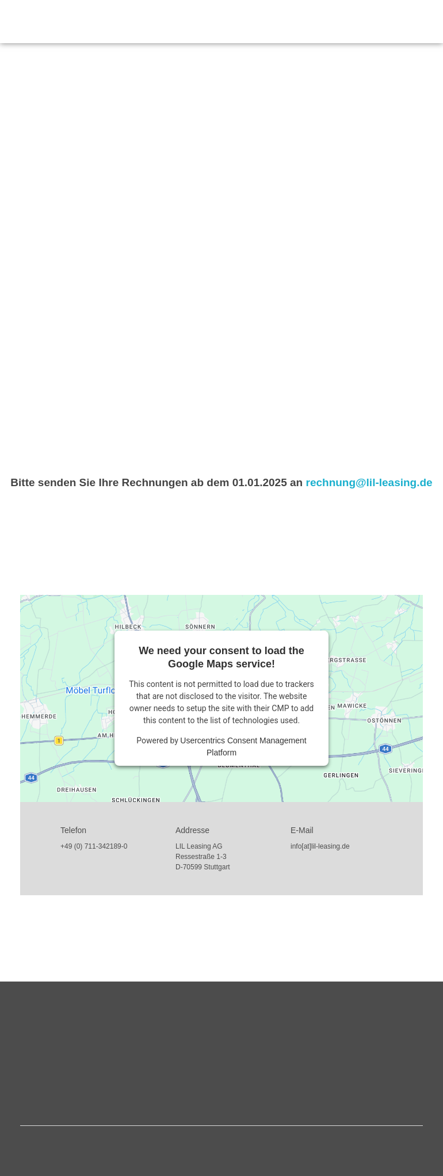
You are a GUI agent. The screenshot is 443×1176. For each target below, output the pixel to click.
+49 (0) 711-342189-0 (93, 846)
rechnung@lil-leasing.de (369, 482)
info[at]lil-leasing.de (320, 846)
